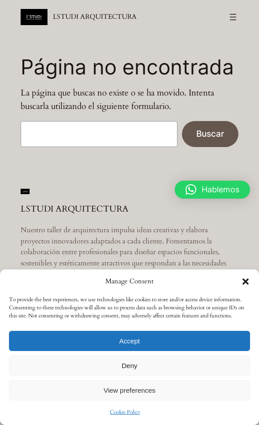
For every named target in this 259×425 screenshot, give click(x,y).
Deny (129, 365)
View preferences (129, 390)
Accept (129, 341)
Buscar (210, 133)
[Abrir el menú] (233, 17)
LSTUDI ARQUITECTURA (95, 17)
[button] (245, 281)
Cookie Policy (125, 412)
